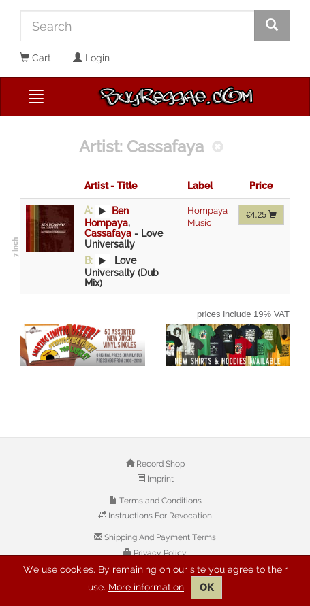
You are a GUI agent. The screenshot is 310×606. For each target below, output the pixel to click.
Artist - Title (110, 185)
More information (146, 587)
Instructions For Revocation (159, 515)
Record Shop (159, 464)
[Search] (137, 25)
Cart (35, 57)
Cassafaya (107, 233)
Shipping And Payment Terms (159, 537)
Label (200, 185)
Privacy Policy (159, 553)
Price (261, 185)
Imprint (159, 479)
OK (206, 587)
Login (91, 57)
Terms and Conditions (159, 500)
